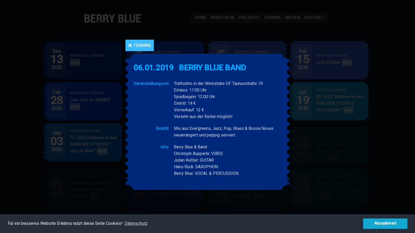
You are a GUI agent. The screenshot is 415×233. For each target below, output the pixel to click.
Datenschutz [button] (136, 223)
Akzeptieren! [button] (385, 223)
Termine (142, 45)
